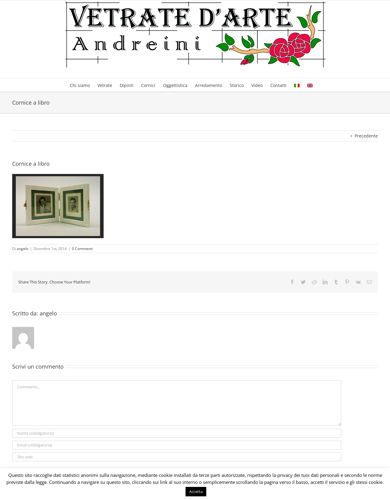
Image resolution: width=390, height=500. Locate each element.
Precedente (366, 136)
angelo (22, 248)
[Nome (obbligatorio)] (176, 433)
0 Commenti (82, 248)
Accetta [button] (196, 491)
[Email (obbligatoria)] (176, 445)
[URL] (176, 457)
